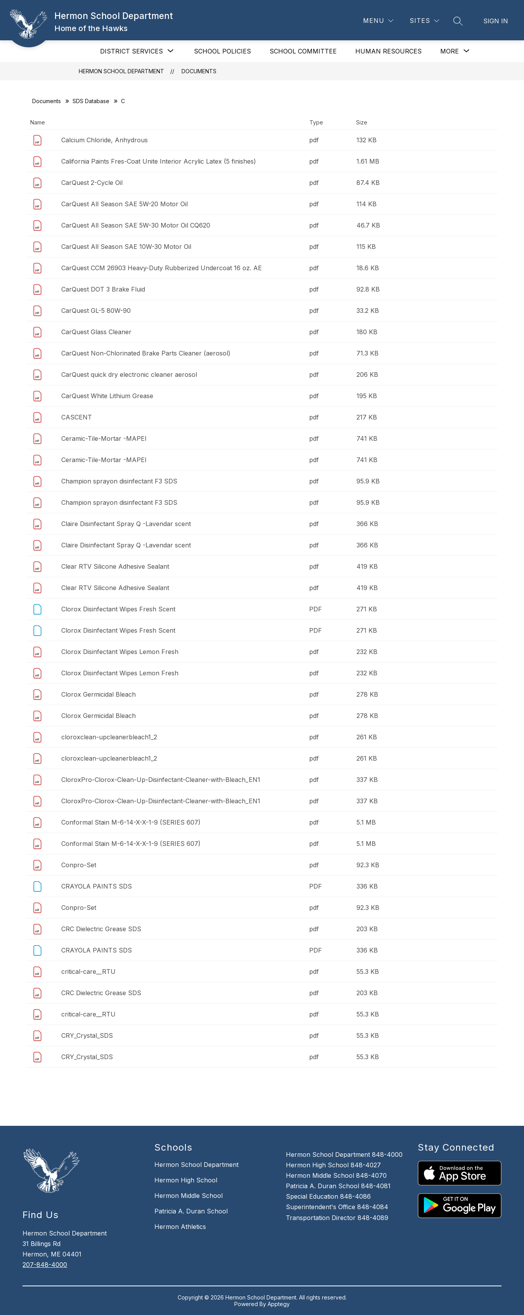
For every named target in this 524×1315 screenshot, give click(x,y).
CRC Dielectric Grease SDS (101, 929)
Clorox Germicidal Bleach (98, 694)
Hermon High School (185, 1180)
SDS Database (91, 101)
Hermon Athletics (180, 1226)
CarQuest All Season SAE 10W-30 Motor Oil (126, 246)
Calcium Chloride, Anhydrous (104, 140)
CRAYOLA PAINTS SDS (96, 886)
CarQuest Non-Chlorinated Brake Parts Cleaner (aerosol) (145, 353)
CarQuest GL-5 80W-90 (96, 310)
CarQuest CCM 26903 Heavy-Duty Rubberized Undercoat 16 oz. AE (161, 268)
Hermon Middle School (188, 1195)
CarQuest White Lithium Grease (107, 396)
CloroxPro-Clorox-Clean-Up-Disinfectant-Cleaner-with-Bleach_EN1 (160, 779)
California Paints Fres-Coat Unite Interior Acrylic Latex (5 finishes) (158, 161)
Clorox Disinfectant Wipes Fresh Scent (118, 609)
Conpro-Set (78, 865)
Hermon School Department (121, 71)
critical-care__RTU (88, 971)
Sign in (495, 21)
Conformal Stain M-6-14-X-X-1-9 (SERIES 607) (131, 822)
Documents (199, 71)
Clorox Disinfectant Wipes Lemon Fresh (119, 652)
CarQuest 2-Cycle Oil (92, 182)
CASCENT (76, 417)
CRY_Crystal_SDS (87, 1035)
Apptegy (279, 1304)
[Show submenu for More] (449, 51)
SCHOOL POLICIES (222, 51)
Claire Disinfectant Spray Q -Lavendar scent (126, 524)
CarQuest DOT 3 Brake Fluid (103, 289)
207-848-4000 (44, 1264)
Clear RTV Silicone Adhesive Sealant (115, 566)
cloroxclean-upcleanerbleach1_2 (109, 737)
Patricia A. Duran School (191, 1211)
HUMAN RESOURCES (388, 51)
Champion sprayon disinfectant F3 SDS (119, 481)
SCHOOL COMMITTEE (303, 51)
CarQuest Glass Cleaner (96, 332)
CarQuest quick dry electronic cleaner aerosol (129, 374)
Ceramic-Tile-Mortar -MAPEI (104, 438)
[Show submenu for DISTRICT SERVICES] (131, 51)
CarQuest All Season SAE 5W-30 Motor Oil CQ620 (135, 225)
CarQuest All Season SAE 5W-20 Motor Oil (124, 204)
